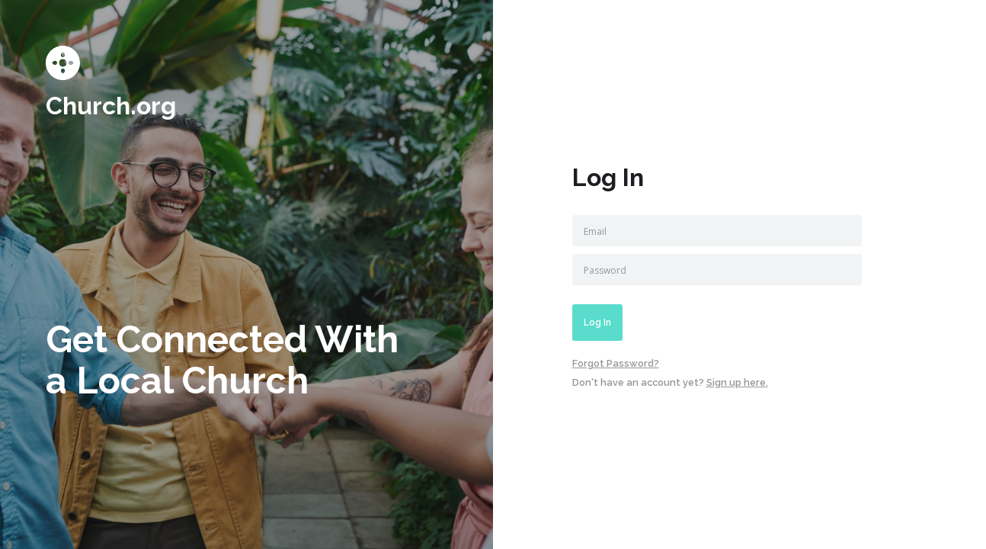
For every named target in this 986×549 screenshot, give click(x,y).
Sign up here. (737, 382)
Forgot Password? (615, 363)
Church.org (111, 106)
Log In (597, 322)
